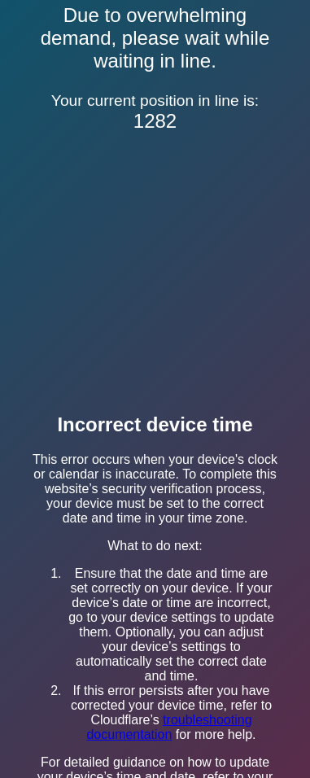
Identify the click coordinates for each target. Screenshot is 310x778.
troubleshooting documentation (168, 727)
